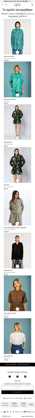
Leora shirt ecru (8, 356)
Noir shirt (6, 185)
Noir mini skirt (8, 142)
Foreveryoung (9, 144)
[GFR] (17, 5)
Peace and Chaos (10, 58)
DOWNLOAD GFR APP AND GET (17, 1)
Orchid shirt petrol (9, 56)
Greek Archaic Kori (10, 229)
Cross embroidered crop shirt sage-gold (15, 227)
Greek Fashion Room (18, 372)
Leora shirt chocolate (10, 313)
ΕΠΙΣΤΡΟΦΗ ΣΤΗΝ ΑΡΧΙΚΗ (17, 364)
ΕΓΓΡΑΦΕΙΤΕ (17, 392)
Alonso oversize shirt (10, 99)
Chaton (8, 101)
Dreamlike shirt (8, 270)
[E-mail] (17, 387)
